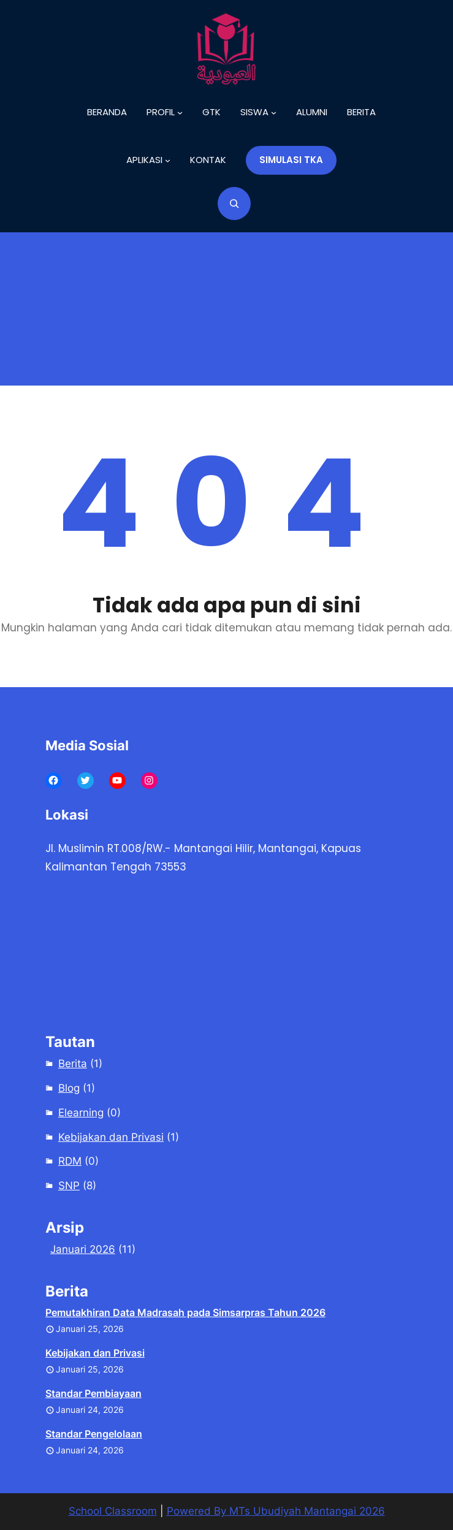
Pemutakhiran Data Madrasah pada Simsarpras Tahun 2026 (185, 1312)
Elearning (81, 1112)
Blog (69, 1088)
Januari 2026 (82, 1249)
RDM (70, 1161)
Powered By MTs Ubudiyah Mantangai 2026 (276, 1511)
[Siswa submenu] (258, 112)
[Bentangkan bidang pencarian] (234, 203)
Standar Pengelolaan (93, 1434)
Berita (72, 1063)
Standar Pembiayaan (93, 1393)
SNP (69, 1185)
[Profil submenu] (165, 112)
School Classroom (113, 1511)
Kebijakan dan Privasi (111, 1137)
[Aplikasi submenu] (148, 160)
